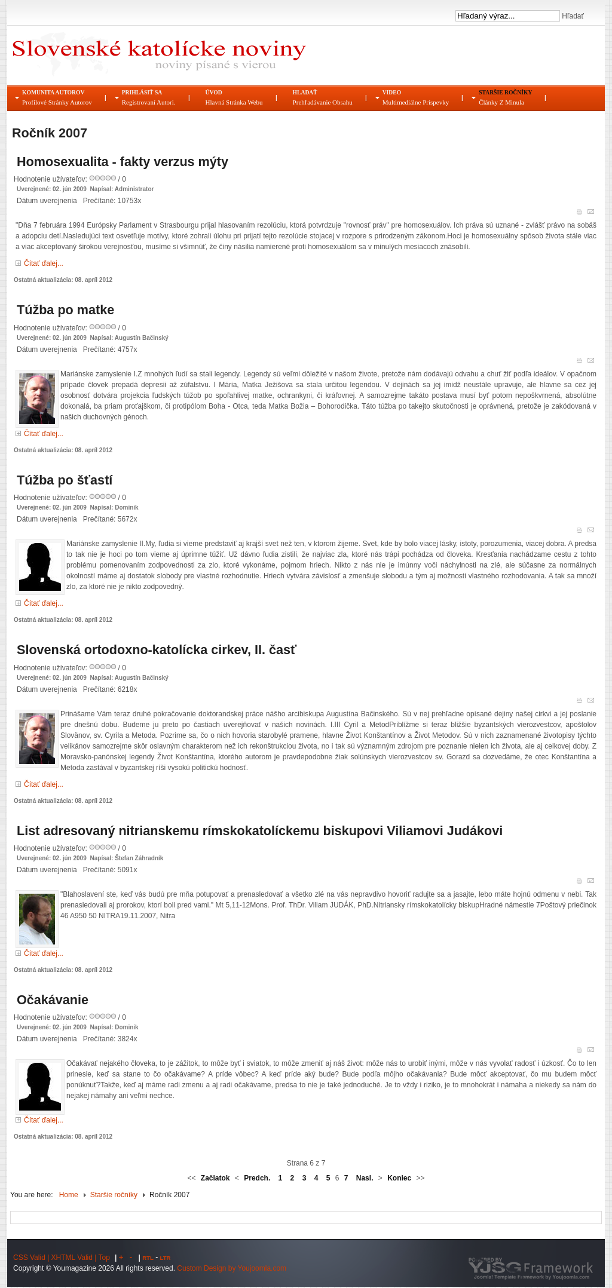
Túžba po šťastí (64, 480)
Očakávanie (52, 999)
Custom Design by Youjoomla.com (231, 1268)
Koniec (399, 1178)
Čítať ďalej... (43, 263)
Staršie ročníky (113, 1195)
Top (104, 1257)
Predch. (257, 1178)
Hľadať (572, 16)
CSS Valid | (32, 1257)
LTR (165, 1258)
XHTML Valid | (75, 1257)
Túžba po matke (65, 309)
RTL (148, 1258)
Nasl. (365, 1178)
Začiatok (215, 1178)
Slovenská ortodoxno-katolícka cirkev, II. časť (156, 649)
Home (68, 1195)
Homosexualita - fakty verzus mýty (122, 161)
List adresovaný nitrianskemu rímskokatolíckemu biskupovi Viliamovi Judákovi (260, 830)
